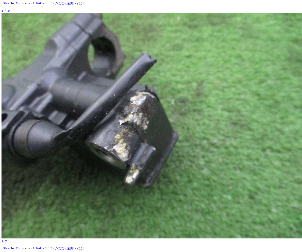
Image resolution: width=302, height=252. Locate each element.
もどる (6, 10)
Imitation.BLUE (42, 3)
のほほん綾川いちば (68, 3)
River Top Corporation (16, 3)
